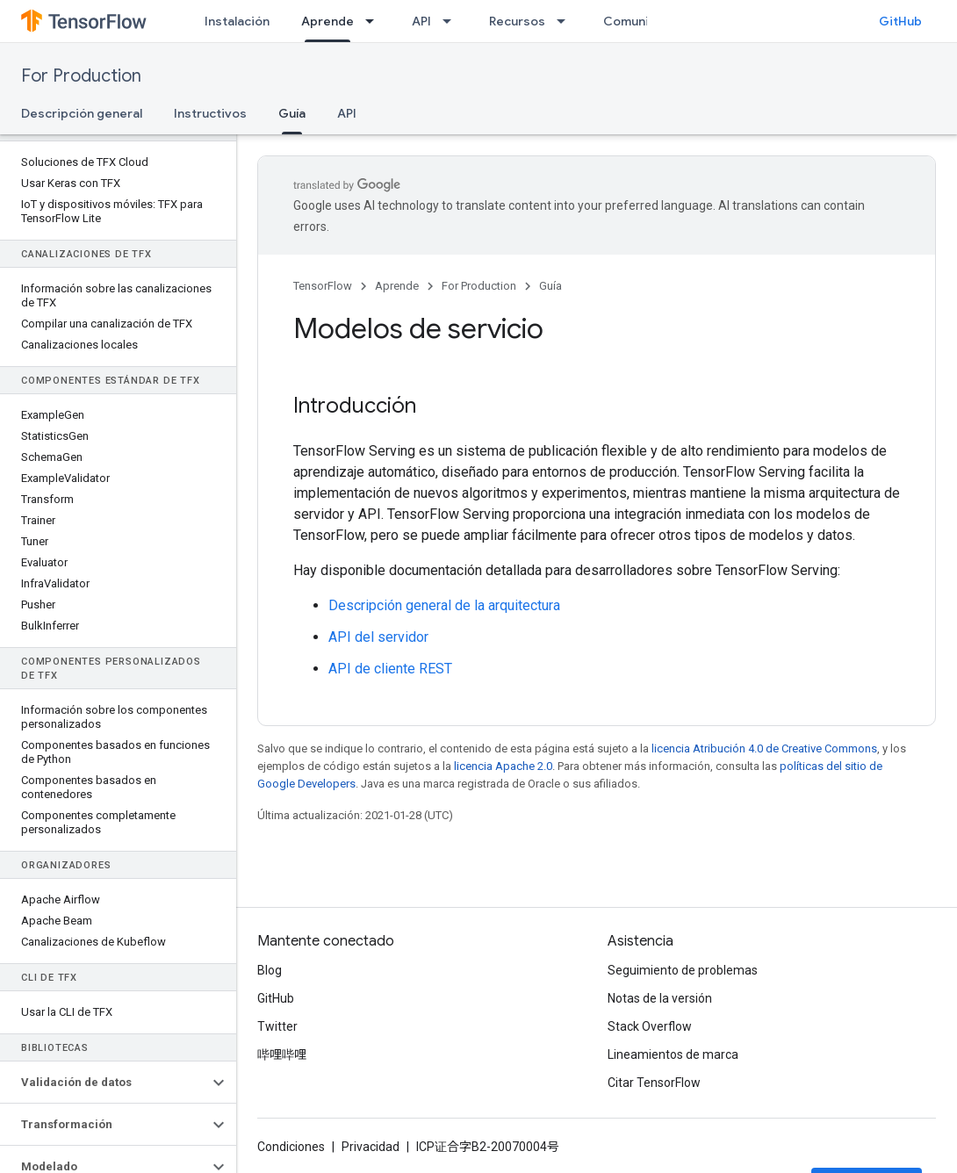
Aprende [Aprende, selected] (327, 21)
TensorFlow (322, 285)
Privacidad (370, 1147)
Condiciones (291, 1147)
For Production (81, 76)
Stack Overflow (650, 1026)
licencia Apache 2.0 (503, 766)
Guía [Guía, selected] (292, 113)
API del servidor (378, 637)
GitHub (900, 21)
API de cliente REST (390, 668)
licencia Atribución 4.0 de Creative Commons (764, 748)
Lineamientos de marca (673, 1054)
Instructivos (210, 113)
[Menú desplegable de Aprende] (375, 21)
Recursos (517, 21)
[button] (104, 1082)
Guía (550, 285)
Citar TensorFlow (654, 1083)
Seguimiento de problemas (683, 970)
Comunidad (637, 21)
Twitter (277, 1026)
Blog (269, 970)
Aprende (397, 285)
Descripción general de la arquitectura (444, 605)
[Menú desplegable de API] (452, 21)
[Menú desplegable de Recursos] (566, 21)
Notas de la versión (660, 998)
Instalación (237, 21)
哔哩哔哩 (281, 1054)
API (421, 21)
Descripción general (81, 113)
